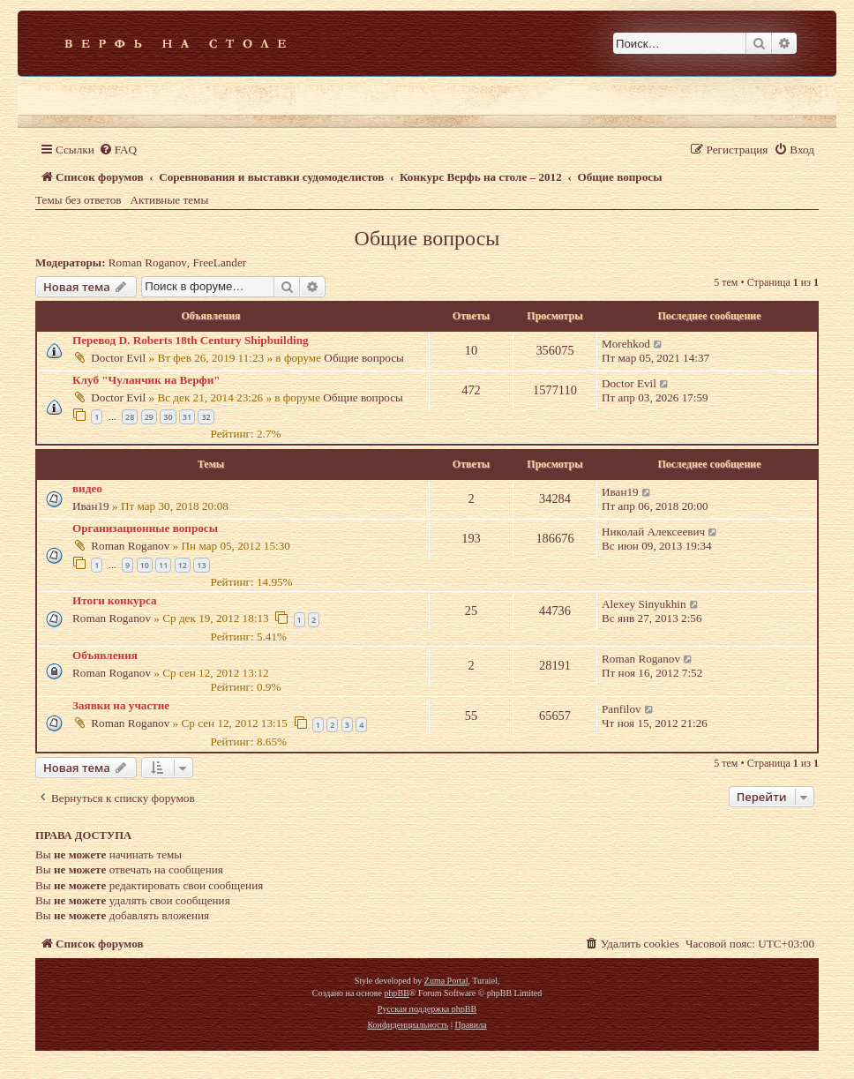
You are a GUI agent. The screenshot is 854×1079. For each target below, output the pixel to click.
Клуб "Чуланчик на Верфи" (146, 379)
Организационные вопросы (145, 528)
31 (187, 417)
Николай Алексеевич (653, 531)
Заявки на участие (120, 705)
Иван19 (90, 506)
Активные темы (170, 199)
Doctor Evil (118, 357)
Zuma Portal (446, 980)
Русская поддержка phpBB (427, 1009)
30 (167, 417)
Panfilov (621, 709)
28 (129, 417)
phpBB (396, 993)
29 (149, 417)
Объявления (105, 655)
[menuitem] (118, 149)
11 (163, 565)
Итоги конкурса (114, 600)
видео (87, 488)
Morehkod (626, 343)
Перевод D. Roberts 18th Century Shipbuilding (190, 340)
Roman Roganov (148, 262)
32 (205, 417)
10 (144, 565)
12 (182, 565)
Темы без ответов (78, 199)
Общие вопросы (427, 238)
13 (201, 565)
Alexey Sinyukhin (644, 604)
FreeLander (219, 262)
